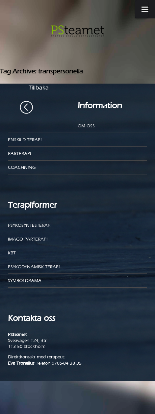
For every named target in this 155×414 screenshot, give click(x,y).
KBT (11, 253)
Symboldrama (24, 280)
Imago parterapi (27, 239)
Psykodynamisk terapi (34, 267)
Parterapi (19, 153)
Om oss (86, 126)
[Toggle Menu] (141, 9)
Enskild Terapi (24, 139)
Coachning (22, 167)
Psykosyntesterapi (29, 225)
